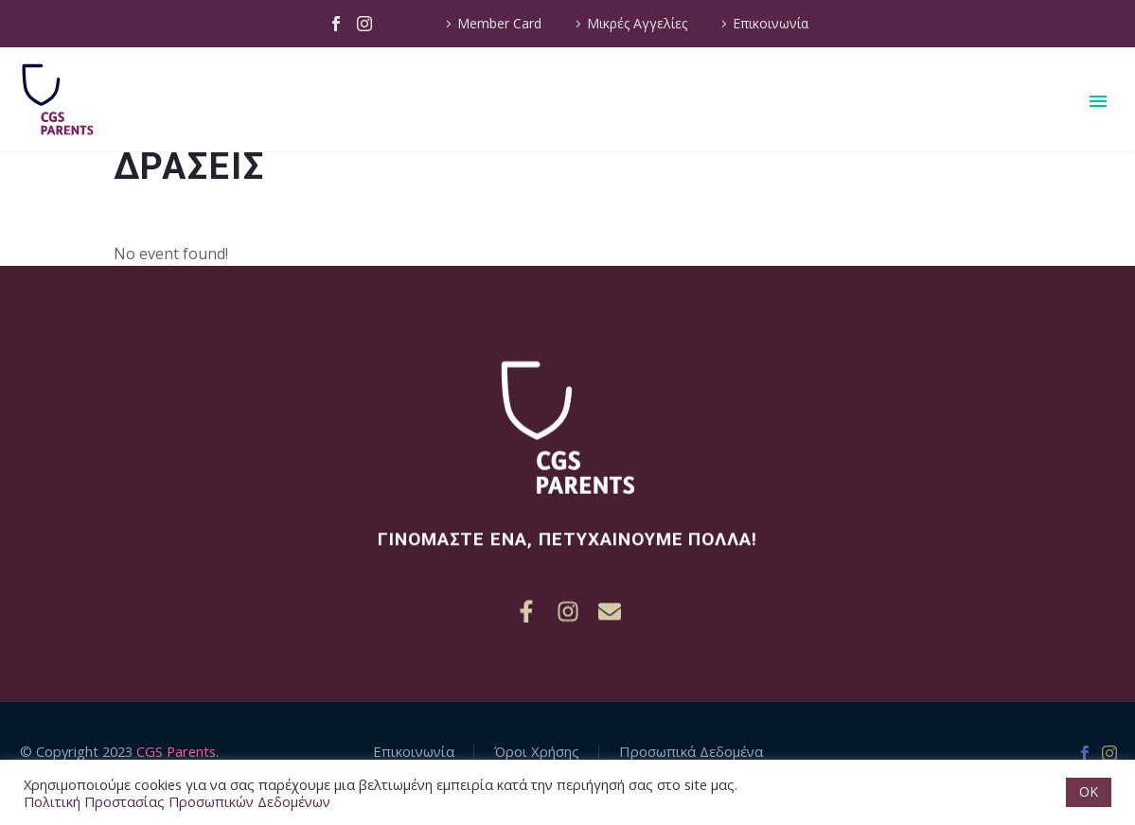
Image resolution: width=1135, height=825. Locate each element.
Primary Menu (1098, 101)
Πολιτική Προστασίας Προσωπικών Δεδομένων (177, 801)
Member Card (499, 23)
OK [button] (1088, 791)
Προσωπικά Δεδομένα (691, 752)
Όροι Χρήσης (536, 752)
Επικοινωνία (770, 23)
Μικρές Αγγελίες (637, 23)
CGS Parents (176, 751)
